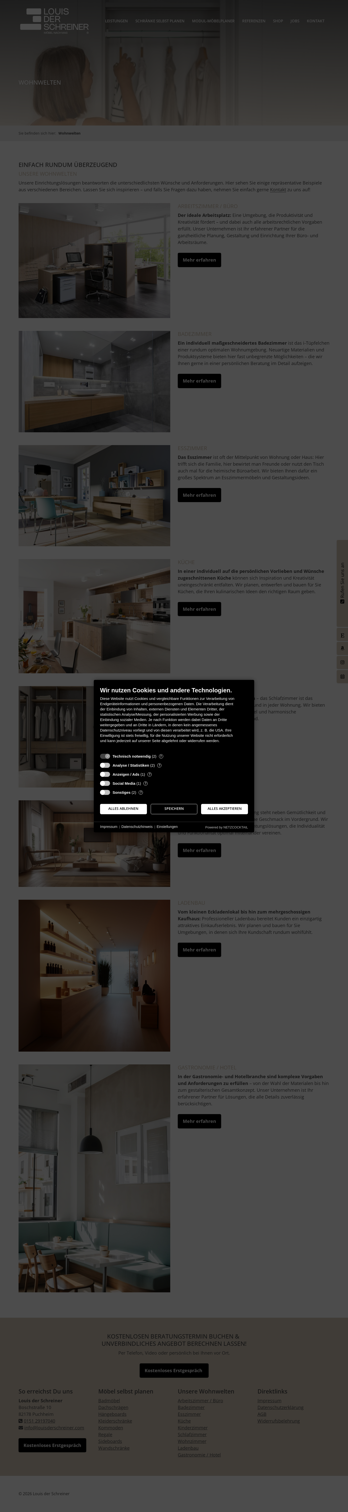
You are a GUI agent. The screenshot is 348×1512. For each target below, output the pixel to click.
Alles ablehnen (123, 809)
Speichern (174, 809)
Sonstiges (122, 792)
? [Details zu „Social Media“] (145, 783)
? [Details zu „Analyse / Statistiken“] (159, 765)
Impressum (108, 827)
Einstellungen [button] (167, 827)
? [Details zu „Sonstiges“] (141, 792)
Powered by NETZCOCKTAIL (226, 827)
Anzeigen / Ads (126, 774)
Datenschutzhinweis (137, 827)
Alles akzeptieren (225, 809)
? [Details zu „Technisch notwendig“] (161, 756)
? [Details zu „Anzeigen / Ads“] (149, 774)
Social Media (124, 783)
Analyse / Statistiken (131, 765)
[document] (174, 718)
